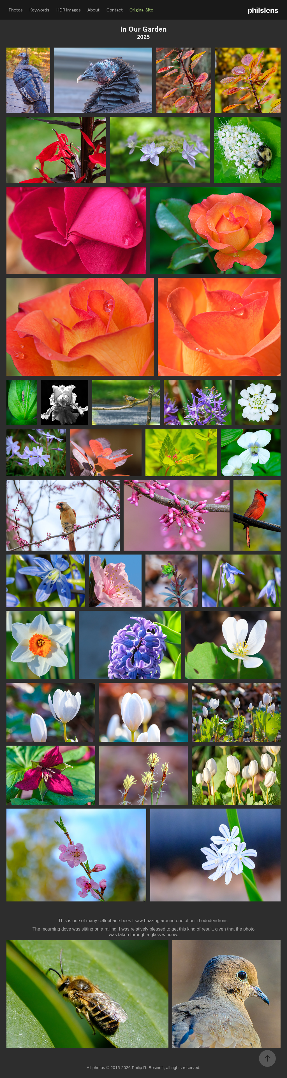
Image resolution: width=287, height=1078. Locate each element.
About (93, 10)
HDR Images (68, 10)
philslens (263, 10)
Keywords (39, 10)
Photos (16, 10)
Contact (115, 10)
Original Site (141, 10)
